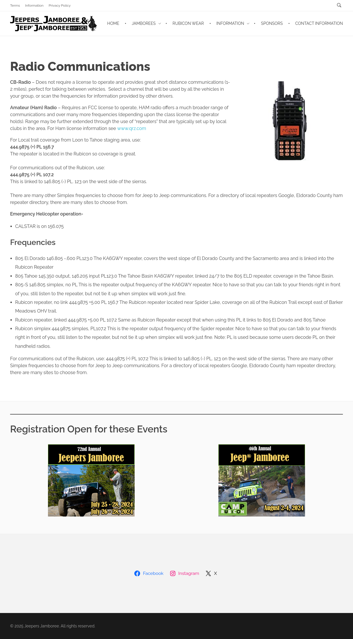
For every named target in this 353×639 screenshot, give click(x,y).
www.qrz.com (131, 128)
